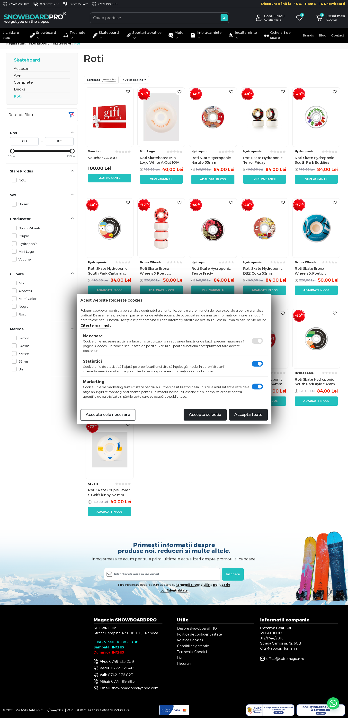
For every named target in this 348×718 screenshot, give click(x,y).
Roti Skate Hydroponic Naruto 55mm (211, 160)
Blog (322, 35)
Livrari (182, 657)
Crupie (22, 235)
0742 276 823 (19, 4)
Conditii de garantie (193, 646)
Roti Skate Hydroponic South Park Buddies (314, 160)
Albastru (24, 290)
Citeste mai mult (95, 325)
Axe (17, 75)
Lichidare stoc (11, 35)
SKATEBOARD (39, 43)
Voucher (24, 259)
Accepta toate (248, 414)
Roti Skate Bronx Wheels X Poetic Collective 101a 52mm (313, 271)
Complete (23, 82)
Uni (20, 369)
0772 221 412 (79, 4)
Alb (20, 283)
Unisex (22, 204)
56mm (22, 361)
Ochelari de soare (277, 35)
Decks (19, 89)
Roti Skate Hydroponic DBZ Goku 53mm (263, 271)
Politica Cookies (190, 640)
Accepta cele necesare (108, 414)
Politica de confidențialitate (199, 634)
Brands (308, 35)
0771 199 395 (107, 4)
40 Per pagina (133, 79)
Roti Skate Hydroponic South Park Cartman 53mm (107, 271)
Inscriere (233, 574)
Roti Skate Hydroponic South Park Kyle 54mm (315, 381)
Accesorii (22, 68)
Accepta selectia (205, 414)
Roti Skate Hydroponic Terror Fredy (211, 271)
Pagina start (16, 43)
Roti (18, 96)
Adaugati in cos (213, 179)
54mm (22, 345)
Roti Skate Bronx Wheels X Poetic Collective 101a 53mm (158, 271)
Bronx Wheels (28, 228)
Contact (337, 35)
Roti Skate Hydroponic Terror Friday (263, 160)
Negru (22, 306)
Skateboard (62, 43)
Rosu (21, 314)
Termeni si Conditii (192, 652)
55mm (22, 353)
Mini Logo (25, 251)
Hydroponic (26, 243)
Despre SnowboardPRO (197, 628)
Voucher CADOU (102, 157)
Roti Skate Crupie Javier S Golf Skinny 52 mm (109, 492)
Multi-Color (26, 298)
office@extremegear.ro (285, 658)
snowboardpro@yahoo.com (135, 688)
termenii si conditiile (193, 584)
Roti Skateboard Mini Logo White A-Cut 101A (159, 160)
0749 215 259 (50, 4)
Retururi (184, 663)
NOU (21, 180)
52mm (22, 338)
